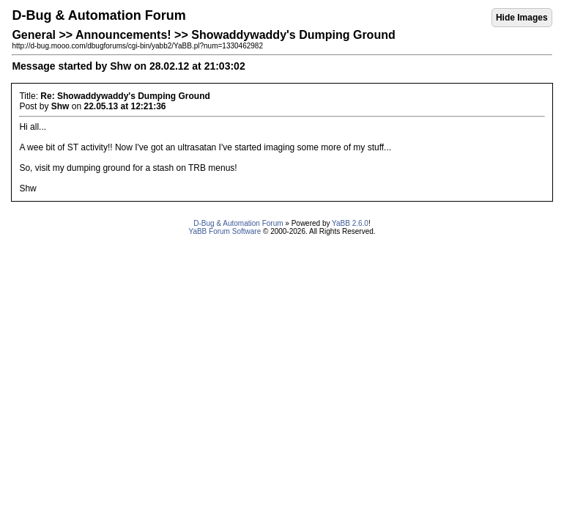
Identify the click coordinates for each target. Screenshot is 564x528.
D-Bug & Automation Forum (238, 223)
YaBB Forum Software (224, 231)
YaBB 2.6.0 (350, 223)
